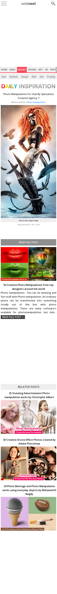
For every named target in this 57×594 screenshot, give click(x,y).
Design (32, 69)
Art (40, 69)
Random (14, 76)
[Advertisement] (28, 36)
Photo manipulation (28, 102)
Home (4, 69)
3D (46, 69)
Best (4, 76)
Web (34, 76)
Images (22, 69)
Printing (51, 76)
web (28, 4)
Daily (13, 69)
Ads (41, 76)
